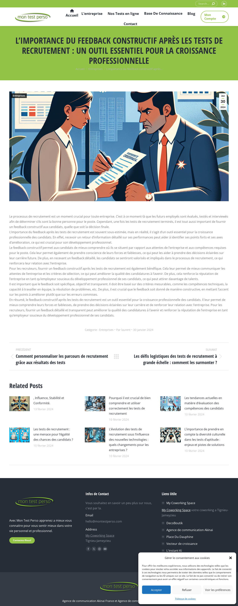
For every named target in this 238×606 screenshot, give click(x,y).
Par (123, 330)
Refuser (187, 590)
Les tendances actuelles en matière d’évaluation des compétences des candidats (204, 403)
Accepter (156, 590)
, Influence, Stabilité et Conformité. (48, 400)
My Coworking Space (100, 535)
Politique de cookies (185, 598)
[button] (230, 558)
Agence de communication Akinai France (88, 601)
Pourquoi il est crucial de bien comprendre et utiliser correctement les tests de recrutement (130, 406)
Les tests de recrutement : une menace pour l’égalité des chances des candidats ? (53, 434)
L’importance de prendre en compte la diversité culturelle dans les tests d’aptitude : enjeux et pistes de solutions (204, 437)
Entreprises (19, 95)
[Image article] (19, 403)
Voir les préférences (217, 590)
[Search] (206, 4)
